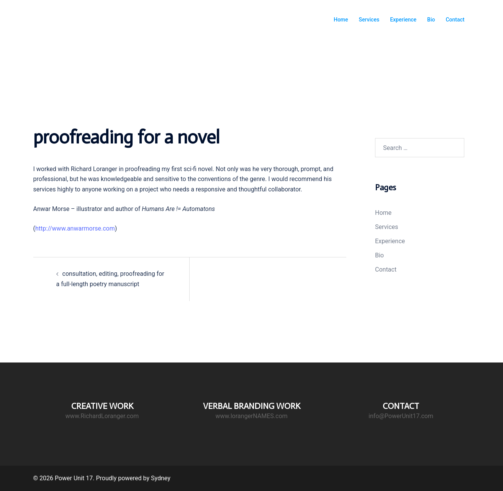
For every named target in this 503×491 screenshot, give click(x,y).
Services (369, 19)
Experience (403, 19)
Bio (431, 19)
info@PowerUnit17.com (401, 416)
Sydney (160, 478)
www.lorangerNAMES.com (251, 416)
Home (341, 19)
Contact (455, 19)
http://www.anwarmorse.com (75, 228)
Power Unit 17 (68, 15)
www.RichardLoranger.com (102, 416)
